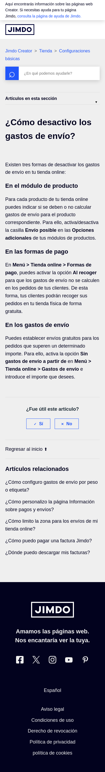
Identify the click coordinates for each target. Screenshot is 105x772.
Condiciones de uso (52, 720)
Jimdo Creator (18, 51)
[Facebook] (20, 661)
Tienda (45, 51)
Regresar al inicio (26, 449)
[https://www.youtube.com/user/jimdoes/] (69, 661)
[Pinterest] (85, 661)
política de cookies (52, 753)
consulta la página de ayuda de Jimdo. (49, 16)
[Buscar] (52, 73)
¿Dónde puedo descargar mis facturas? (47, 552)
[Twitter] (36, 661)
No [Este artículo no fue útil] (69, 423)
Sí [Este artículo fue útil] (41, 423)
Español (52, 690)
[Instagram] (52, 661)
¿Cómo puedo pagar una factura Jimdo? (48, 540)
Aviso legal (52, 709)
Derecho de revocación (52, 731)
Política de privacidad (52, 742)
